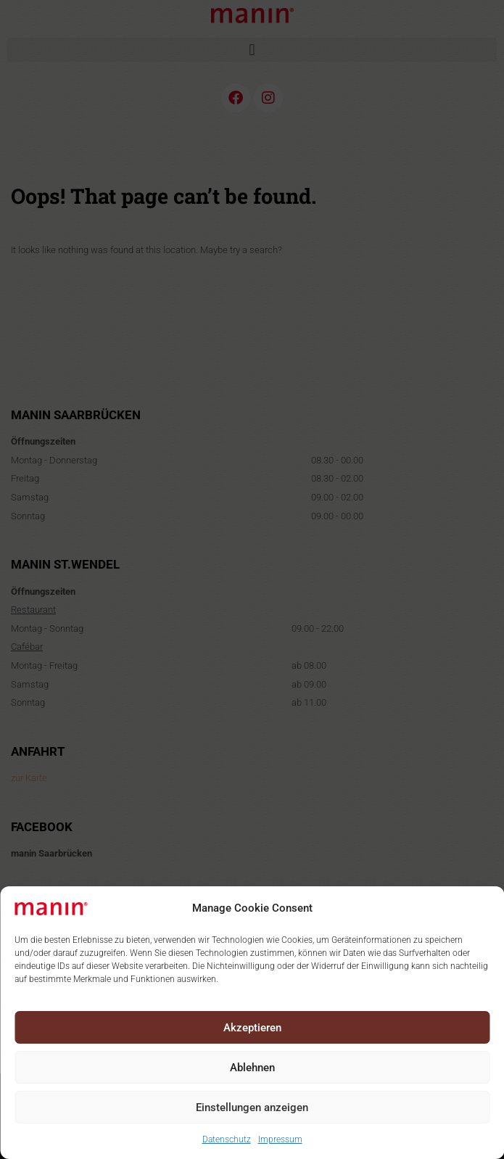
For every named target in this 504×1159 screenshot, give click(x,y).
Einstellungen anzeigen (252, 1107)
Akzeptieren (252, 1027)
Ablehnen (252, 1067)
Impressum (280, 1139)
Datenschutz (226, 1139)
